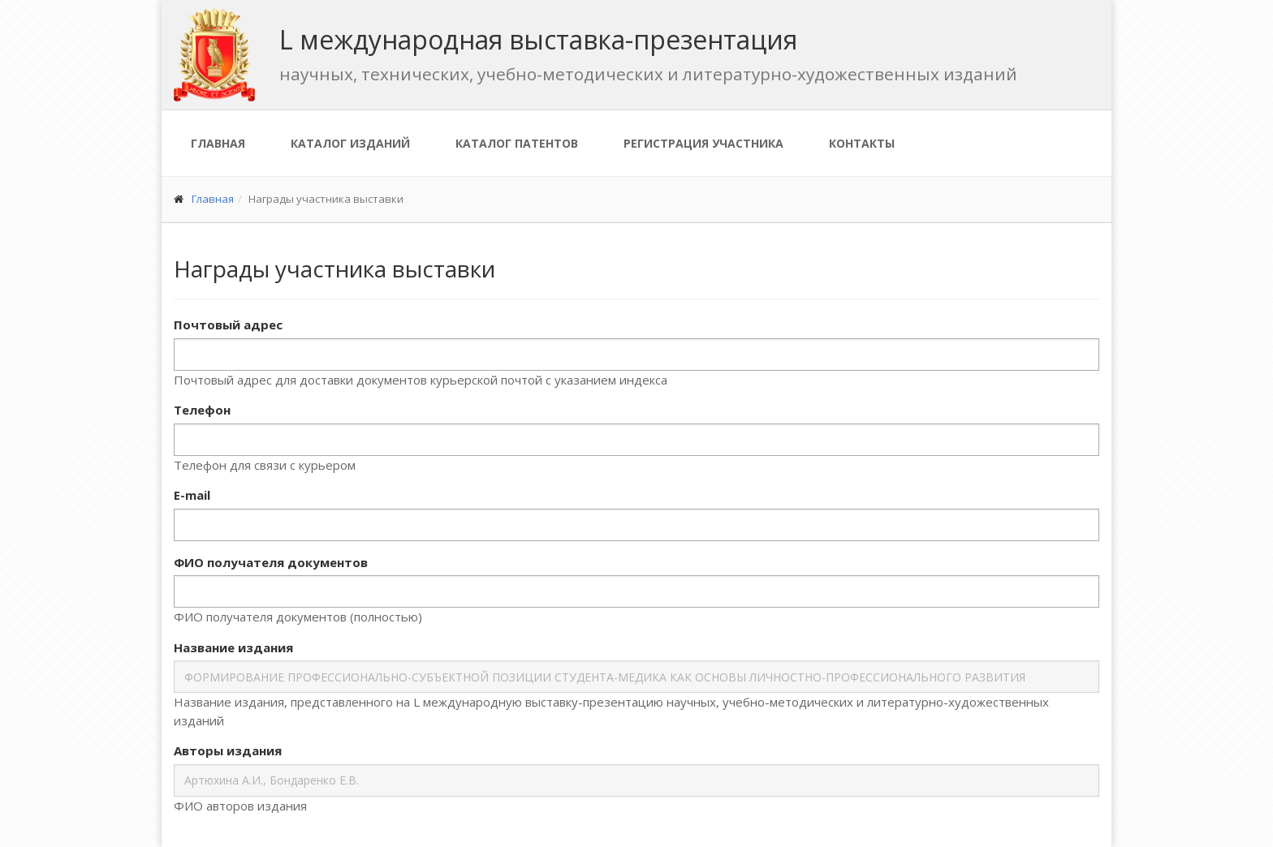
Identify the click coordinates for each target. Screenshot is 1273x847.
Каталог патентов (516, 143)
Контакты (862, 143)
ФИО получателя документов (271, 562)
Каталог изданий (350, 143)
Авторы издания (228, 750)
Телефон (202, 410)
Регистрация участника (703, 143)
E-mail (192, 495)
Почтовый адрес (228, 324)
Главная (218, 143)
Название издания (233, 647)
